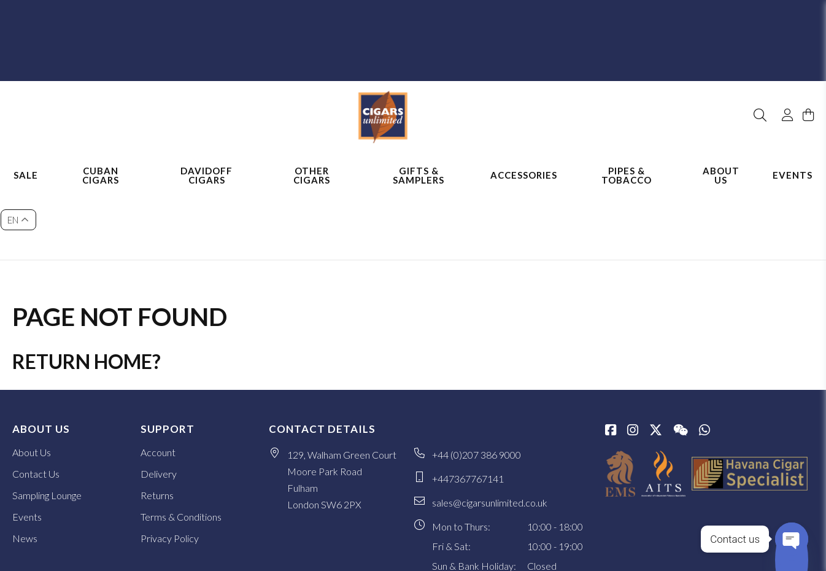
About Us (721, 164)
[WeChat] (680, 360)
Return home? (86, 291)
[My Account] (781, 84)
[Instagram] (632, 360)
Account (158, 381)
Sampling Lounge (47, 424)
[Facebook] (610, 360)
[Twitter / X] (655, 360)
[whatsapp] (704, 360)
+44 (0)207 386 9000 (476, 384)
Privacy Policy (170, 467)
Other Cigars (311, 164)
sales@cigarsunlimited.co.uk (489, 432)
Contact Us (36, 403)
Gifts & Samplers (418, 164)
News (24, 467)
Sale (26, 164)
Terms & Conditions (181, 446)
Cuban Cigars (100, 164)
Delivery (159, 403)
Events (792, 164)
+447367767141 (468, 408)
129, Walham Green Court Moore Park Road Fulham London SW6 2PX (341, 409)
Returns (157, 424)
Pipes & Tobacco (626, 164)
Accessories (523, 164)
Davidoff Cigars (206, 164)
